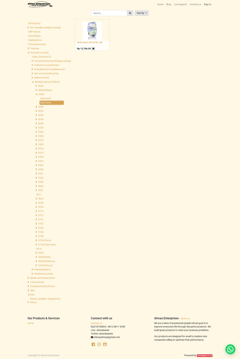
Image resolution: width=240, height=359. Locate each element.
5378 (41, 140)
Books (31, 294)
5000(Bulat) (44, 257)
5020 (41, 86)
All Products (34, 23)
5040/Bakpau (45, 90)
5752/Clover (44, 240)
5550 (41, 182)
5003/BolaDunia (46, 261)
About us (185, 318)
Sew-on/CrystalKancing (46, 73)
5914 (38, 248)
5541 (41, 173)
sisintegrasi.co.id (205, 355)
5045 (41, 94)
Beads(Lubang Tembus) (47, 81)
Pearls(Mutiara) (42, 269)
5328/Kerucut (45, 265)
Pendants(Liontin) (43, 273)
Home (31, 323)
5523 (41, 161)
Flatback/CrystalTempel (46, 65)
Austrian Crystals (40, 52)
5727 (41, 215)
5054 (41, 119)
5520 (41, 157)
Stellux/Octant (41, 77)
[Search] (130, 13)
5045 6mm (45, 98)
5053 (41, 115)
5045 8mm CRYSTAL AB (89, 42)
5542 (41, 177)
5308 (41, 136)
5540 (41, 169)
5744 (41, 232)
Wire (32, 290)
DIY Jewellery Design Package (45, 27)
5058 (41, 123)
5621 (38, 194)
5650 (41, 207)
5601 (41, 190)
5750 (41, 236)
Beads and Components (42, 278)
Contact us (96, 323)
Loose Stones (37, 282)
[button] (142, 13)
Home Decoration (37, 44)
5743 (41, 227)
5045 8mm (45, 102)
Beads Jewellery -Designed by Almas (45, 300)
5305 (41, 132)
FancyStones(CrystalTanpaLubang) (49, 61)
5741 (41, 219)
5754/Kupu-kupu (47, 244)
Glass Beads (34, 36)
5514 (41, 148)
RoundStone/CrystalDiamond (49, 69)
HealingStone (35, 40)
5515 (41, 152)
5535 (41, 165)
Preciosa (34, 48)
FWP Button (34, 31)
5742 (41, 223)
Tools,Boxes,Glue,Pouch (42, 286)
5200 (41, 127)
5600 (41, 186)
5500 (41, 144)
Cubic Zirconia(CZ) (41, 56)
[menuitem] (160, 4)
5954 (41, 253)
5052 (41, 111)
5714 (41, 211)
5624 (41, 198)
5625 (41, 202)
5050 (41, 106)
